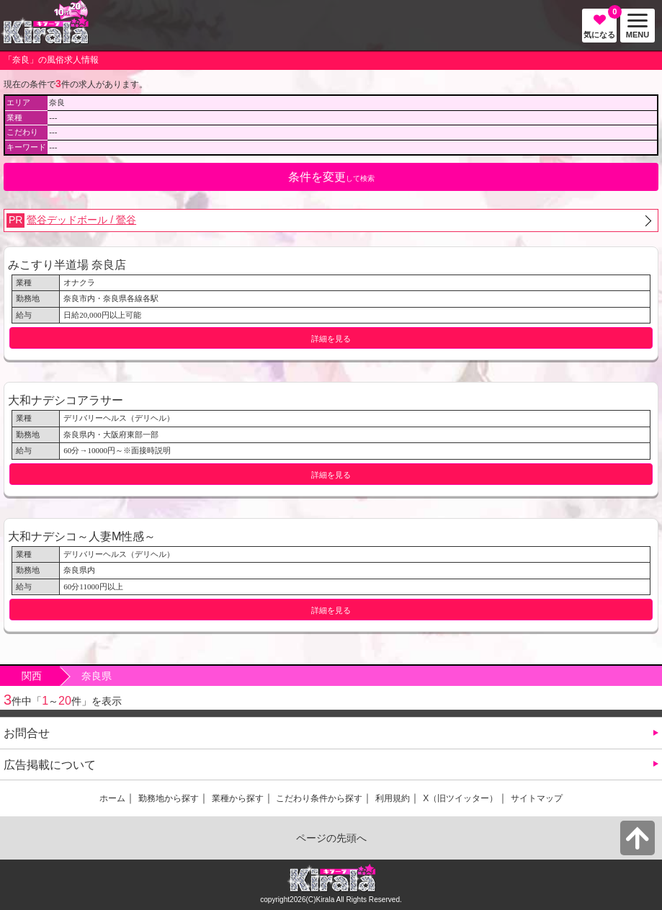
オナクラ (79, 282)
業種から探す (238, 798)
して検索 (331, 176)
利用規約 (392, 798)
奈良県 (96, 676)
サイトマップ (537, 798)
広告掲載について (50, 764)
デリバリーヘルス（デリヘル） (118, 418)
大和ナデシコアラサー (65, 399)
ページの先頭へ (331, 838)
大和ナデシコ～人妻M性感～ (82, 536)
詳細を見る (331, 338)
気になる (600, 24)
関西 (32, 676)
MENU (634, 26)
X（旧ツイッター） (460, 798)
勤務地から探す (168, 798)
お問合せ (27, 732)
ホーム (112, 798)
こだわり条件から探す (319, 798)
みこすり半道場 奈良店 (67, 264)
